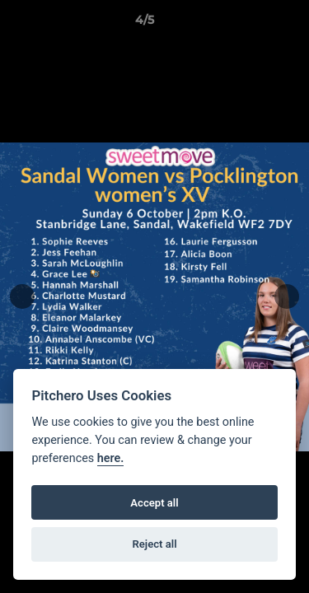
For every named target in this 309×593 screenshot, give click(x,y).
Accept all (154, 503)
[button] (250, 23)
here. (110, 458)
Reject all (154, 544)
